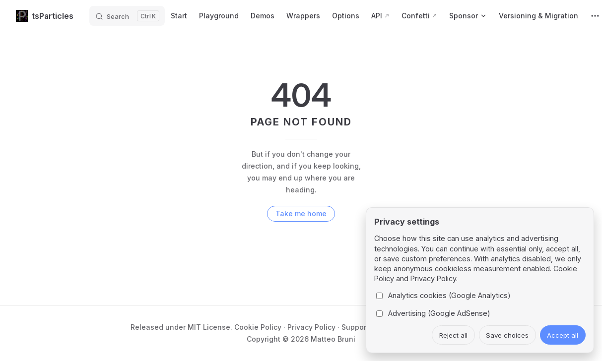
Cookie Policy (257, 327)
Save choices (507, 335)
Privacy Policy (311, 327)
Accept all (562, 335)
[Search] (127, 16)
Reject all (453, 335)
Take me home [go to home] (301, 213)
